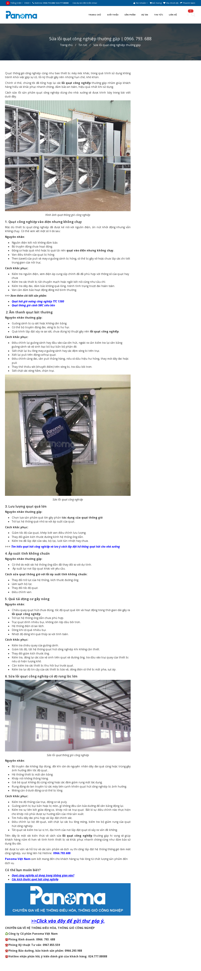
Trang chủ (66, 45)
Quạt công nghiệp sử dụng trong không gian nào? (43, 875)
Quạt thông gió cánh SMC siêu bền (33, 305)
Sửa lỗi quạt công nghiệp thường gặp (117, 45)
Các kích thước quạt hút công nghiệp (35, 879)
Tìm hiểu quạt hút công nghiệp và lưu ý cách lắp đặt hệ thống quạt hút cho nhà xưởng (65, 546)
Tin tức (83, 45)
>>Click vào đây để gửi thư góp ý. (68, 921)
